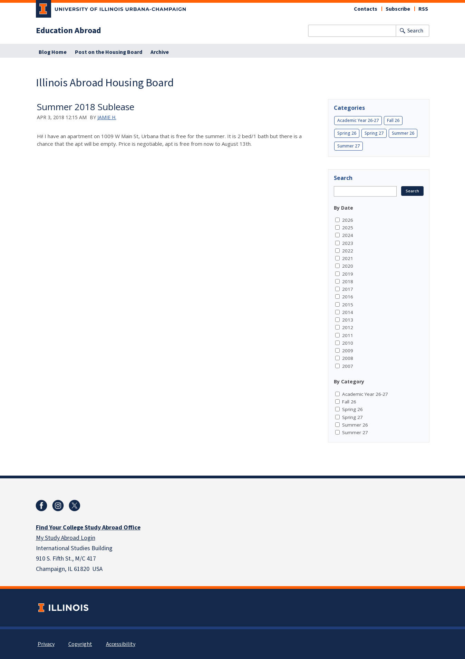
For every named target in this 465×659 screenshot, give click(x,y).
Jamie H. (106, 117)
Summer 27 (348, 146)
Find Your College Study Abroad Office (88, 527)
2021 (347, 258)
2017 (347, 289)
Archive (160, 52)
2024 (347, 235)
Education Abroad (68, 31)
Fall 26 (393, 120)
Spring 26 (346, 133)
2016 (347, 297)
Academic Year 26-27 (358, 120)
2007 (347, 366)
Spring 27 (374, 133)
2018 (347, 281)
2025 (347, 228)
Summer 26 (403, 133)
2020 (347, 266)
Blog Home (53, 52)
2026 (347, 220)
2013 (347, 320)
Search (415, 31)
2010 (347, 343)
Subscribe (398, 9)
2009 (347, 350)
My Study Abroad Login (65, 538)
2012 (347, 327)
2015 (347, 305)
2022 (347, 251)
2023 (347, 243)
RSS (423, 9)
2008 (347, 358)
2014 (347, 312)
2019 (347, 274)
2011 (347, 335)
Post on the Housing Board (108, 52)
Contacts (365, 9)
